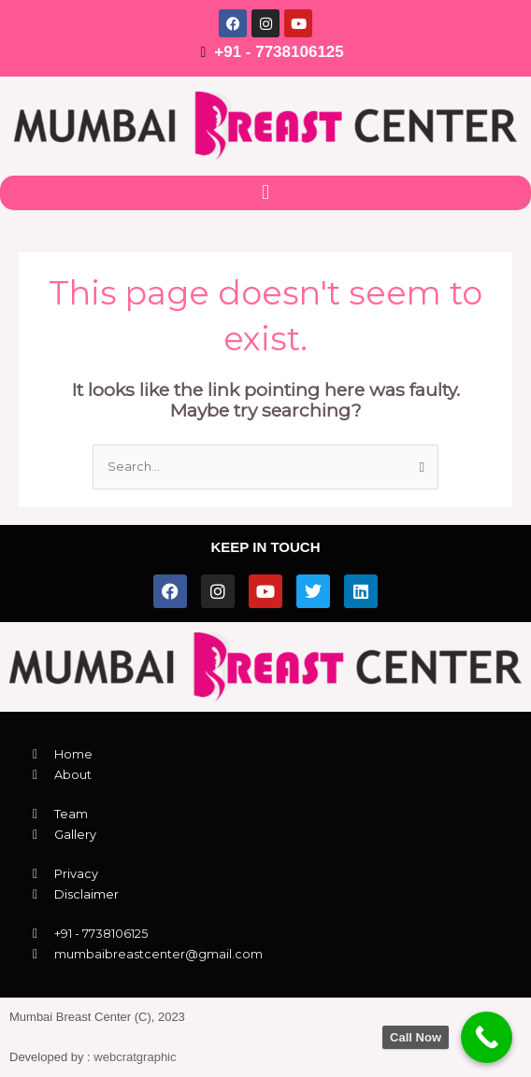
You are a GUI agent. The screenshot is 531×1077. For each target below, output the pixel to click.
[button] (265, 193)
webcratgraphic (134, 1057)
